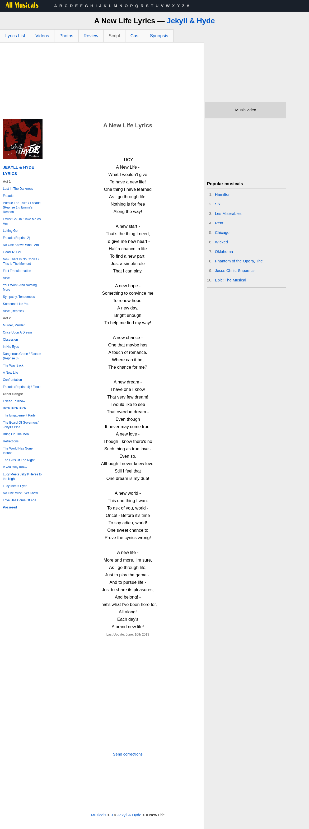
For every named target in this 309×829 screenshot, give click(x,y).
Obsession (10, 339)
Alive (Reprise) (13, 311)
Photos (66, 35)
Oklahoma (224, 251)
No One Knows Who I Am (21, 245)
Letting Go (10, 231)
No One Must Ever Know (20, 493)
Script (114, 35)
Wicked (221, 242)
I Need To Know (14, 401)
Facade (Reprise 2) (16, 238)
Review (91, 35)
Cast (135, 35)
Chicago (222, 232)
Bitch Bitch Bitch (14, 408)
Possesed (10, 507)
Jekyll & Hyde (191, 21)
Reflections (10, 441)
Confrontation (12, 380)
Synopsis (159, 35)
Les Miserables (228, 213)
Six (218, 204)
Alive (6, 278)
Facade (8, 196)
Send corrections (128, 754)
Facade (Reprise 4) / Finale (22, 387)
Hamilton (223, 194)
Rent (219, 223)
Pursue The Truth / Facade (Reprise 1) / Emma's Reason (22, 207)
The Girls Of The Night (19, 460)
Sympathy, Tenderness (19, 297)
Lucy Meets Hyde (15, 486)
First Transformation (17, 271)
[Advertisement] (102, 82)
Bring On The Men (16, 434)
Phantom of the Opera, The (239, 261)
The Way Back (13, 365)
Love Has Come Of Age (19, 500)
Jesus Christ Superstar (235, 270)
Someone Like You (16, 304)
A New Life (10, 372)
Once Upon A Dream (17, 332)
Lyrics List (15, 35)
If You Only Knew (15, 467)
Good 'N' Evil (12, 252)
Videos (42, 35)
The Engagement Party (19, 415)
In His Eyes (11, 347)
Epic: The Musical (230, 280)
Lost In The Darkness (18, 189)
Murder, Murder (14, 325)
